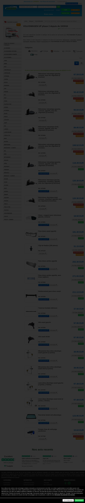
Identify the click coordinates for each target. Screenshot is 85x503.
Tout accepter (79, 500)
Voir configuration (68, 500)
